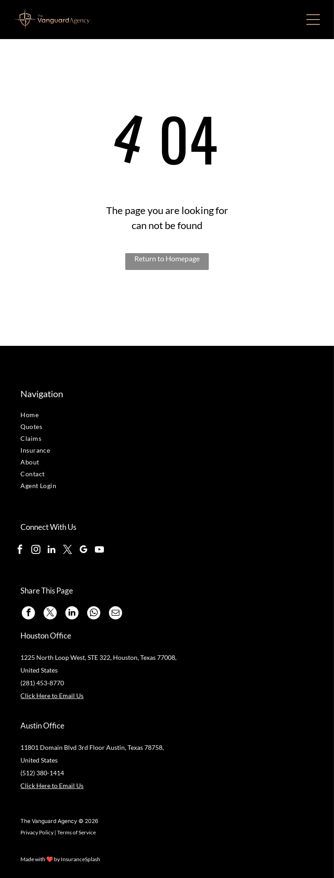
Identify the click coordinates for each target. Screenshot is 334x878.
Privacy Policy (37, 832)
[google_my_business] (83, 551)
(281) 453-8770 (42, 683)
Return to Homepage (167, 258)
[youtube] (99, 551)
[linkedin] (52, 551)
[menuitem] (72, 416)
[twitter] (67, 551)
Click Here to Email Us (52, 695)
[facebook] (20, 551)
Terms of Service (76, 832)
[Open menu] (313, 19)
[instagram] (36, 551)
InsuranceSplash (80, 859)
